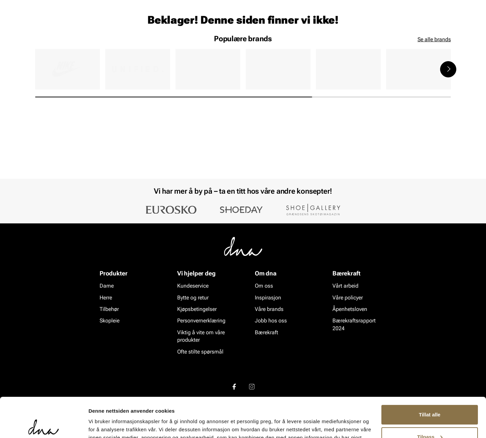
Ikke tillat (429, 419)
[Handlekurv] (440, 25)
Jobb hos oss (271, 321)
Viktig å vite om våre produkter (201, 336)
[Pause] (445, 5)
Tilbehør (109, 309)
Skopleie (134, 44)
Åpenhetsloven (349, 309)
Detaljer (97, 425)
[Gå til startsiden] (50, 24)
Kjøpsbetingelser (197, 309)
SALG (161, 44)
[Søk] (280, 24)
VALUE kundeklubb (427, 44)
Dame (42, 44)
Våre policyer (347, 297)
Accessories (98, 44)
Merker (344, 44)
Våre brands (269, 309)
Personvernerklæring (201, 321)
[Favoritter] (411, 25)
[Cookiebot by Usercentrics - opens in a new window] (43, 425)
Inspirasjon (379, 44)
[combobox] (206, 24)
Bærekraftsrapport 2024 (354, 325)
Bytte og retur (193, 297)
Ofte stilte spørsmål (200, 351)
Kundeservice (193, 286)
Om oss (264, 286)
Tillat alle (429, 375)
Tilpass (429, 397)
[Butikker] (361, 25)
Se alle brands (434, 107)
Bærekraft (266, 332)
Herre (65, 44)
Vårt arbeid (345, 286)
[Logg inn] (385, 25)
